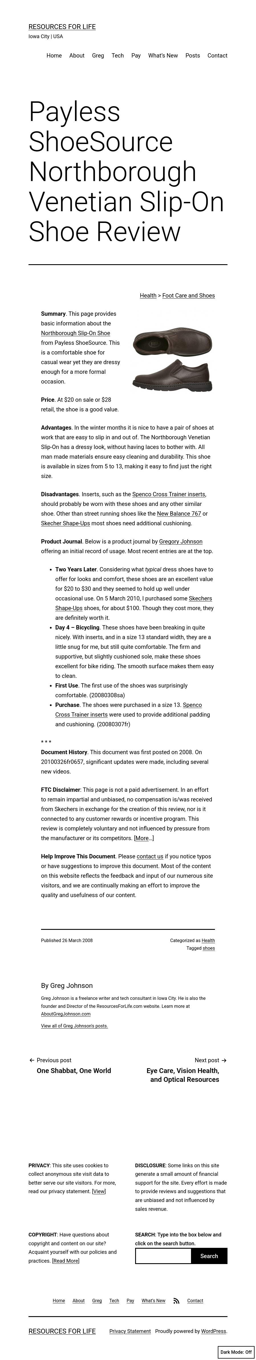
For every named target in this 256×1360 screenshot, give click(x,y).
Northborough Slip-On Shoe (75, 333)
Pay (136, 55)
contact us (150, 856)
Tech (117, 55)
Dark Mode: (236, 1352)
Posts (193, 55)
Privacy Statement (130, 1331)
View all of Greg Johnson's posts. (74, 1026)
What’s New (163, 55)
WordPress (213, 1331)
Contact (217, 55)
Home (54, 55)
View (99, 1191)
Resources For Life (62, 27)
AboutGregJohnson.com (66, 1014)
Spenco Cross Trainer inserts (168, 494)
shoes (209, 948)
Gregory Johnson (180, 541)
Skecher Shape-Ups (65, 523)
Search (209, 1256)
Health (148, 295)
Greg (98, 55)
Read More (66, 1261)
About (76, 55)
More (142, 838)
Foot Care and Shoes (188, 295)
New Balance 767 (179, 513)
